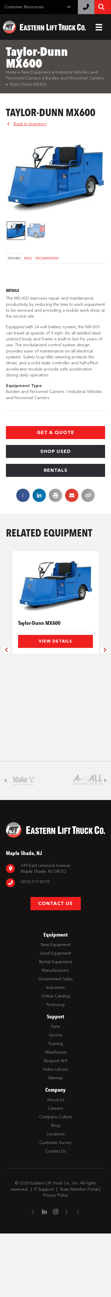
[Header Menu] (99, 27)
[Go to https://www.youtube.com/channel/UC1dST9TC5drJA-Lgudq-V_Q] (67, 1275)
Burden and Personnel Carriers (74, 78)
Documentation (47, 258)
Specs (28, 258)
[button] (55, 432)
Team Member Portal (78, 1252)
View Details (55, 641)
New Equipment (36, 72)
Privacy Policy (55, 1258)
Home (11, 72)
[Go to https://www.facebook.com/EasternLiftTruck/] (33, 1275)
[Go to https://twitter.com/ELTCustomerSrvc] (78, 1275)
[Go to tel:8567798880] (55, 946)
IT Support (44, 1252)
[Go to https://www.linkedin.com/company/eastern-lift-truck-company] (44, 1275)
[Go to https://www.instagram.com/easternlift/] (55, 1275)
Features (14, 258)
